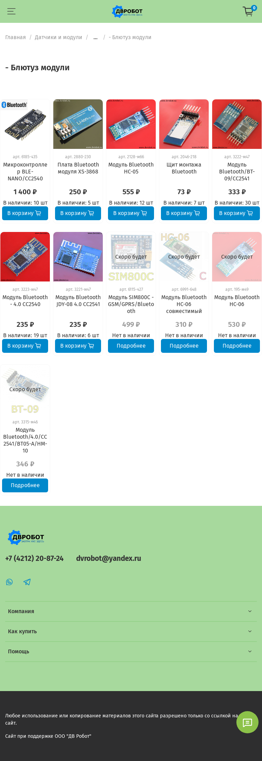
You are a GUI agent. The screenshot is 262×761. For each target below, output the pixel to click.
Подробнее (131, 345)
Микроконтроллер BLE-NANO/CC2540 (25, 171)
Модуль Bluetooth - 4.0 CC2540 (25, 300)
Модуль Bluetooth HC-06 (237, 300)
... (95, 37)
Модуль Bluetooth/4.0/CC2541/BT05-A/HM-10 (25, 440)
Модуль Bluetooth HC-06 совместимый (184, 304)
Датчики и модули (58, 37)
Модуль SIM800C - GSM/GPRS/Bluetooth (131, 304)
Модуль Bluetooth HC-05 (131, 168)
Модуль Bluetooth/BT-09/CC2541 (237, 171)
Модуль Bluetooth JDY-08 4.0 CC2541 (78, 300)
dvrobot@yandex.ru (108, 558)
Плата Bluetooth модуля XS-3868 (78, 168)
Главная (15, 37)
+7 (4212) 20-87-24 (34, 558)
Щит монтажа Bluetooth (183, 168)
